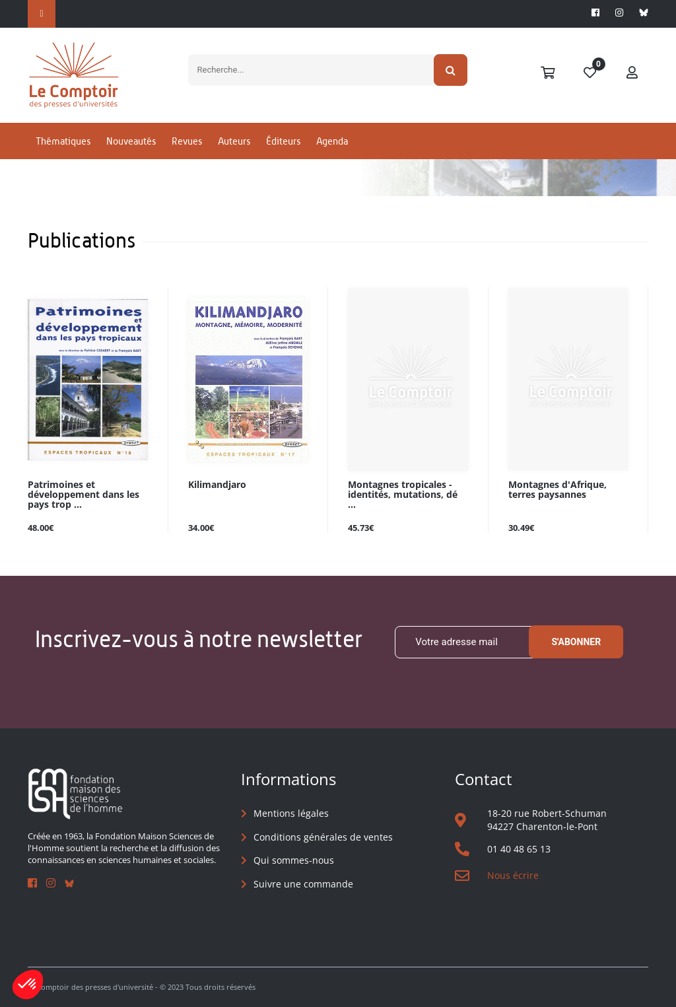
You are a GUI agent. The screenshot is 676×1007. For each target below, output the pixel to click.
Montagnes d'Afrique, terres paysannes (557, 490)
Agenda (332, 141)
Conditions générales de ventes (323, 837)
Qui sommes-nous (294, 860)
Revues (187, 141)
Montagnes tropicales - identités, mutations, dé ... (402, 494)
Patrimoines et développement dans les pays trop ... (83, 494)
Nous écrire (513, 875)
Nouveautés (131, 141)
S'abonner (576, 642)
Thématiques (63, 141)
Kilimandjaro (217, 485)
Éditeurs (283, 141)
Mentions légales (291, 813)
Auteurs (234, 141)
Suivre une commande (303, 884)
